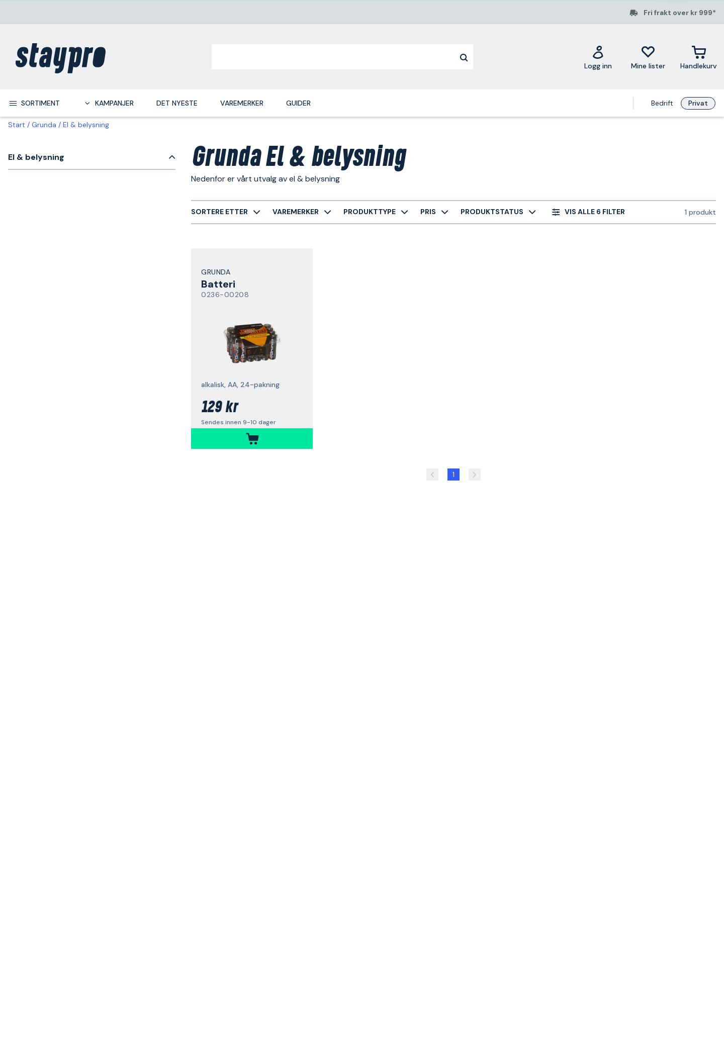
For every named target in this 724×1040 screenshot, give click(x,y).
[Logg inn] (598, 57)
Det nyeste (177, 103)
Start (16, 124)
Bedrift (662, 103)
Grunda (44, 124)
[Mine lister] (648, 57)
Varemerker (241, 103)
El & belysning (86, 124)
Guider (298, 103)
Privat (698, 103)
